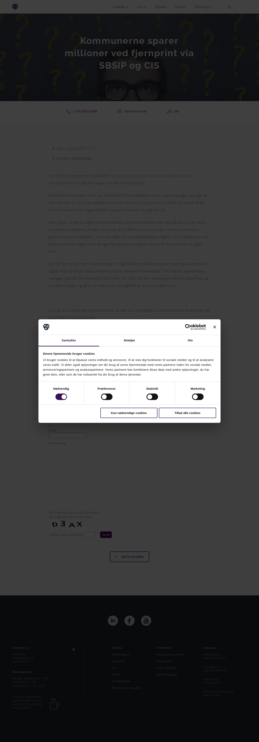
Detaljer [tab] (129, 340)
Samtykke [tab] (69, 340)
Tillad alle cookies (187, 413)
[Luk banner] (214, 327)
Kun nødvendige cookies (129, 413)
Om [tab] (190, 340)
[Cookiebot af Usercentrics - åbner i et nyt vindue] (188, 327)
